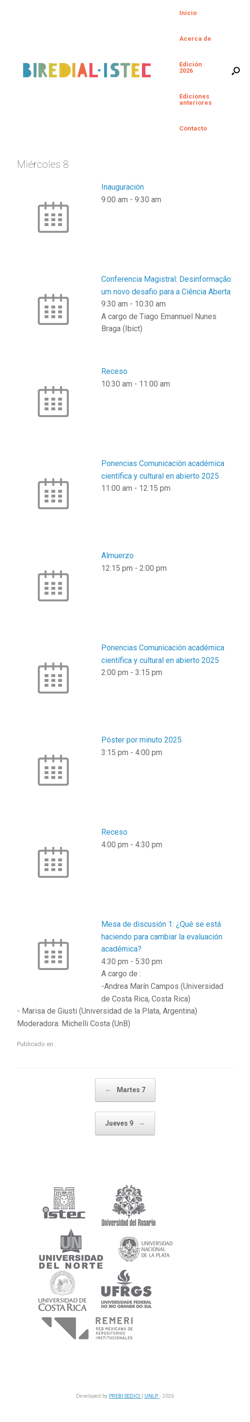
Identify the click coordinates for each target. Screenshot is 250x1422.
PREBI (117, 1396)
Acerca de (195, 38)
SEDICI (133, 1396)
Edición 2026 (190, 67)
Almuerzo (117, 555)
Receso (114, 371)
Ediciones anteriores (195, 99)
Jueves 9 (125, 1123)
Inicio (188, 12)
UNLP (151, 1396)
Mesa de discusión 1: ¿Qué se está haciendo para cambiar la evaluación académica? (161, 936)
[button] (235, 70)
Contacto (193, 128)
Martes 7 (125, 1090)
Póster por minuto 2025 (141, 739)
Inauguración (122, 187)
